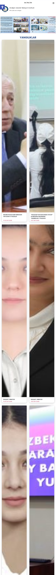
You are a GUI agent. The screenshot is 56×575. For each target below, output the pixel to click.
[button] (2, 7)
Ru (28, 3)
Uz (25, 3)
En (31, 3)
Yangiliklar (28, 37)
